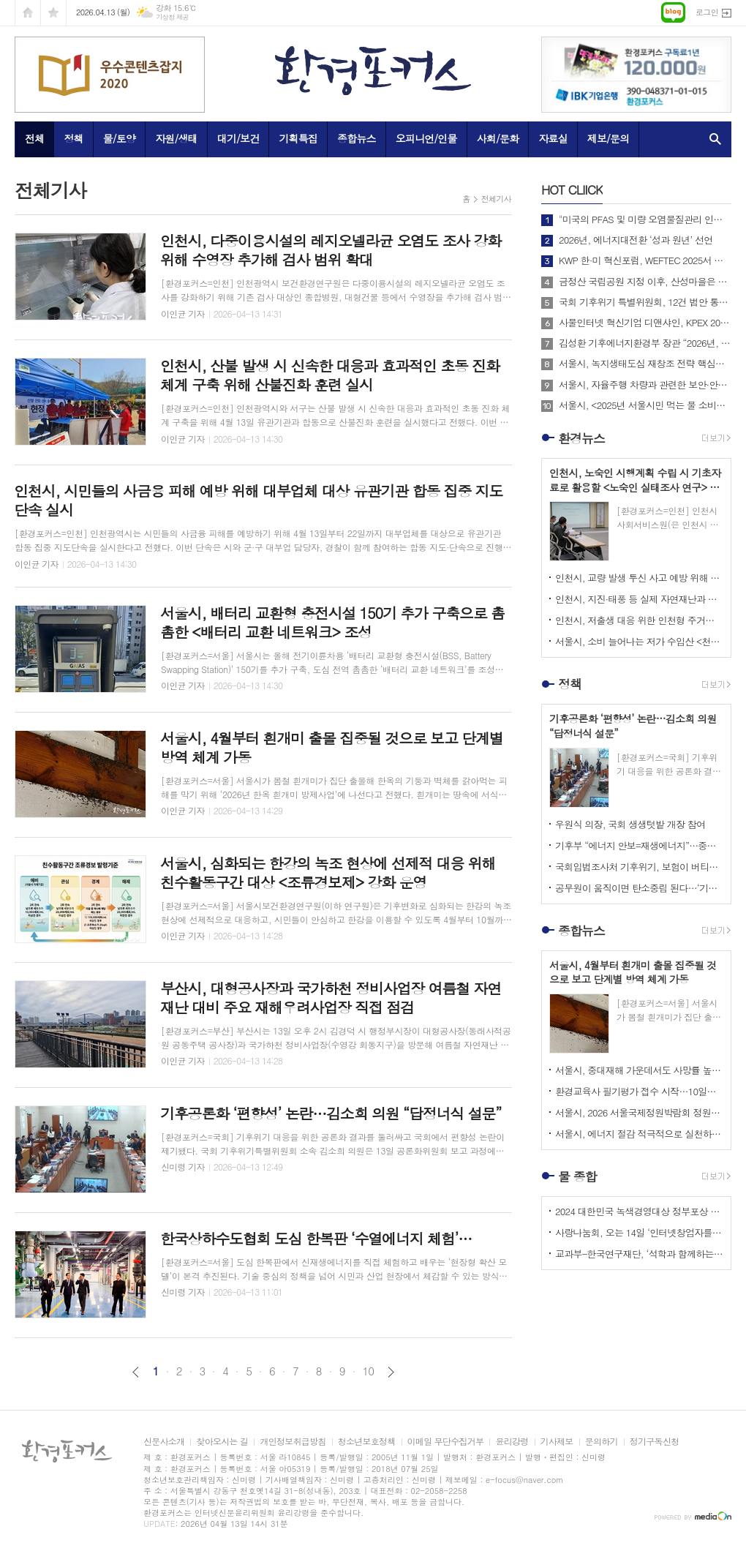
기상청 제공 (172, 17)
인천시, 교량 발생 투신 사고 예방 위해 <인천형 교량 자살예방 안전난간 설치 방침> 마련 (639, 578)
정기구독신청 (654, 1441)
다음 (391, 1372)
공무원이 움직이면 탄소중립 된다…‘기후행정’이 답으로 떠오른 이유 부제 (639, 888)
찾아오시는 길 (222, 1441)
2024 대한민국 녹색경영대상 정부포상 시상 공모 (639, 1211)
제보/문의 (608, 138)
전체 (34, 138)
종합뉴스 (356, 138)
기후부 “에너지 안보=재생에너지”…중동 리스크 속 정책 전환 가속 (639, 845)
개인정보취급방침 (292, 1441)
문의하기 (601, 1441)
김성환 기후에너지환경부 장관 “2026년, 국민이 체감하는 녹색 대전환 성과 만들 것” (645, 343)
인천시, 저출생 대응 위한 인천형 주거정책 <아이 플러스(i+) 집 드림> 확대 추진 (639, 620)
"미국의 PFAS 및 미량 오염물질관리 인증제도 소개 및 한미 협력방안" (645, 219)
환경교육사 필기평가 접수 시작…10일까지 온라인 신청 (639, 1091)
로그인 (707, 12)
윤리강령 (511, 1441)
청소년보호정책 (367, 1441)
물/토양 (119, 138)
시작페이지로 (27, 13)
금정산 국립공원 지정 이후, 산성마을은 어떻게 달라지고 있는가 (645, 281)
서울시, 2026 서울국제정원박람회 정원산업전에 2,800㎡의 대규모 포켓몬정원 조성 (639, 1112)
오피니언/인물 (426, 138)
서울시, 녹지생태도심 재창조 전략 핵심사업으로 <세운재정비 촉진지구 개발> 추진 (645, 363)
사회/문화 (498, 138)
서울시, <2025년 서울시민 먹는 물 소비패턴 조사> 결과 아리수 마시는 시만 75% (645, 405)
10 (368, 1371)
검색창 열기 (712, 139)
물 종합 (577, 1176)
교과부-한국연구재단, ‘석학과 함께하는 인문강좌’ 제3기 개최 (639, 1254)
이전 (135, 1372)
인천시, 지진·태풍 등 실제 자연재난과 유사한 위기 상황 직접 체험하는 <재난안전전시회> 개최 (639, 599)
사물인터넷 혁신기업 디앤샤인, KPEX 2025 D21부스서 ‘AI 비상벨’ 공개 (645, 322)
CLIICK (572, 189)
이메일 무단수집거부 (445, 1441)
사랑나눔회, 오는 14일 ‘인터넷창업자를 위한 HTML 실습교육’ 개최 (639, 1232)
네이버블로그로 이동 (673, 12)
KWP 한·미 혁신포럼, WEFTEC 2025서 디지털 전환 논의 (645, 260)
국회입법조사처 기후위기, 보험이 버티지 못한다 (639, 867)
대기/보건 (238, 138)
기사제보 (556, 1441)
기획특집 (298, 138)
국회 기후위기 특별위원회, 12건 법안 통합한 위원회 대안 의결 (645, 302)
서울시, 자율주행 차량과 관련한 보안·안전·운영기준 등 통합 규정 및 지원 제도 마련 (645, 384)
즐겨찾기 (53, 13)
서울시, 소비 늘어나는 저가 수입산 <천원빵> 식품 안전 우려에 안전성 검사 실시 (639, 641)
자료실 (552, 138)
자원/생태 (176, 138)
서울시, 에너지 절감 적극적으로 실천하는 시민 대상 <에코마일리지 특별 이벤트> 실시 (639, 1134)
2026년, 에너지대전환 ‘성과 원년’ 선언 (635, 240)
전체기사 (496, 198)
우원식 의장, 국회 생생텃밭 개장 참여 (630, 824)
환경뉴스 (581, 438)
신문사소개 (163, 1441)
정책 (73, 138)
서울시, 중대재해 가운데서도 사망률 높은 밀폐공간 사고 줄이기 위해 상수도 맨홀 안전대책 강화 (639, 1070)
